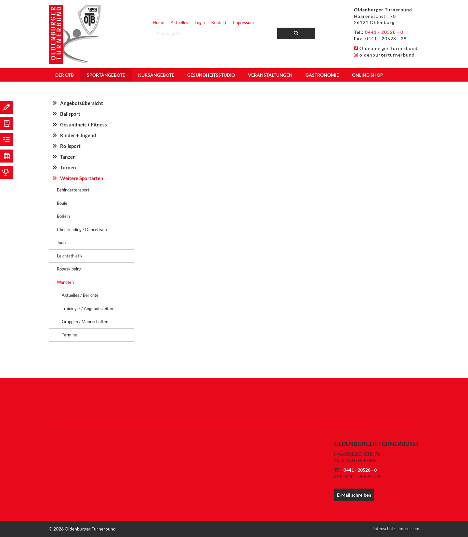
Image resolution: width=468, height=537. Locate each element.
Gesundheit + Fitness (83, 124)
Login (200, 22)
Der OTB (64, 75)
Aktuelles (179, 22)
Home (158, 22)
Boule (62, 203)
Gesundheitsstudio (211, 75)
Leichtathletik (70, 255)
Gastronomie (322, 75)
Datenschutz (383, 528)
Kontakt (219, 22)
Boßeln (63, 216)
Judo (61, 242)
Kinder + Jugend (78, 135)
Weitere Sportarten (81, 178)
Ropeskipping (69, 268)
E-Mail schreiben (354, 495)
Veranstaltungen (270, 75)
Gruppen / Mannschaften (85, 321)
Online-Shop (367, 75)
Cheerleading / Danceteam (82, 229)
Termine (69, 334)
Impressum (243, 22)
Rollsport (70, 146)
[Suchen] (296, 33)
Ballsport (70, 114)
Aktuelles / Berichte (80, 295)
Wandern (65, 282)
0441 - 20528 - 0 (384, 32)
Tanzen (68, 157)
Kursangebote (156, 75)
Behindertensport (73, 189)
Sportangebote (106, 75)
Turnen (68, 167)
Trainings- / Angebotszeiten (87, 308)
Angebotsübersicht (81, 103)
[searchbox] (215, 33)
